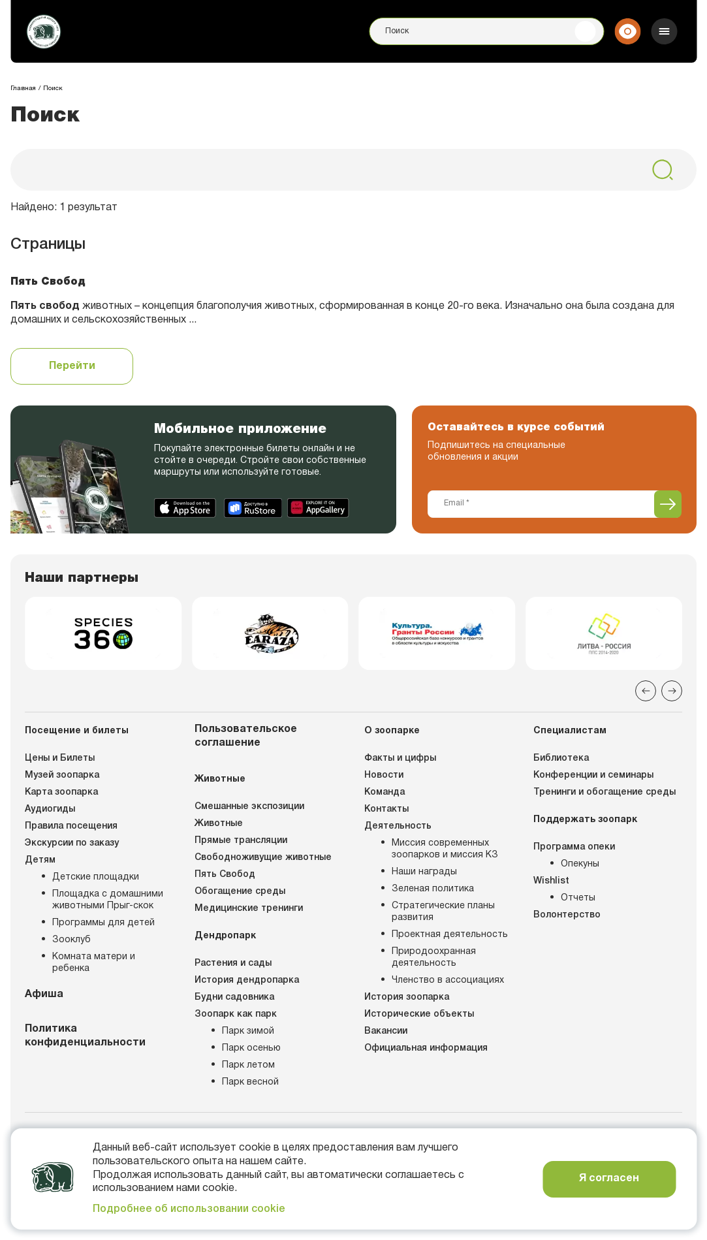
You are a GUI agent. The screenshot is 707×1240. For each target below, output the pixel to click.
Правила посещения (71, 826)
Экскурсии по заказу (72, 843)
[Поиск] (486, 31)
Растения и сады (233, 963)
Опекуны (580, 864)
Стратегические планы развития (443, 912)
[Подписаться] (668, 504)
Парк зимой (248, 1031)
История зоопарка (406, 997)
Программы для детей (103, 923)
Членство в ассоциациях (448, 980)
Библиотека (561, 758)
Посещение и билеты (77, 731)
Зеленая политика (433, 889)
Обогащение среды (240, 891)
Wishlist (551, 881)
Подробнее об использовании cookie (189, 1209)
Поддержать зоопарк (585, 820)
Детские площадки (95, 877)
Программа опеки (574, 847)
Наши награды (424, 872)
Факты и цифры (400, 758)
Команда (384, 792)
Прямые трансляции (241, 840)
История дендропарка (247, 980)
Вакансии (385, 1031)
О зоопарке (392, 731)
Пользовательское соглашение (246, 736)
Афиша (44, 994)
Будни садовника (234, 997)
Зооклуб (71, 940)
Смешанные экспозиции (249, 807)
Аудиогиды (50, 809)
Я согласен (609, 1178)
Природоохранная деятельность (434, 957)
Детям (40, 860)
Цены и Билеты (60, 758)
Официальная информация (426, 1048)
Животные (220, 779)
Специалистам (569, 731)
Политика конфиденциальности (85, 1036)
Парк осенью (251, 1048)
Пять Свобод (225, 874)
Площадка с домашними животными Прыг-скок (107, 900)
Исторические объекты (419, 1014)
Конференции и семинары (593, 775)
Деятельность (398, 826)
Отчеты (578, 898)
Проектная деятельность (450, 934)
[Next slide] (671, 690)
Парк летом (248, 1065)
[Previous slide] (645, 690)
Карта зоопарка (61, 792)
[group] (103, 633)
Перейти (72, 366)
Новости (383, 775)
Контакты (386, 809)
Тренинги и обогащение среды (604, 792)
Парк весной (250, 1082)
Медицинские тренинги (249, 908)
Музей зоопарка (62, 775)
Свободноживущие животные (263, 857)
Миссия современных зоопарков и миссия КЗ (445, 849)
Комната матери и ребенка (93, 963)
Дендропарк (225, 936)
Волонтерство (567, 915)
